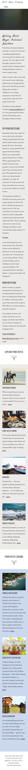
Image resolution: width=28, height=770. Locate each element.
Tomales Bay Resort (9, 593)
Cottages (14, 761)
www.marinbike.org (16, 109)
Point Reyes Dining (9, 431)
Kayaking (5, 477)
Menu (6, 7)
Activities (15, 758)
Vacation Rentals (14, 763)
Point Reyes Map (10, 756)
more (10, 404)
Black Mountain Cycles (10, 338)
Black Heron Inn (8, 716)
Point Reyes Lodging (12, 2)
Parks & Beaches (8, 523)
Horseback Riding (9, 387)
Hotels (20, 761)
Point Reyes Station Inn (11, 657)
